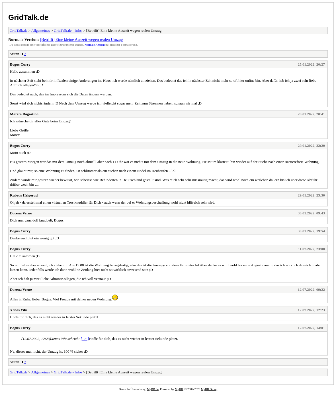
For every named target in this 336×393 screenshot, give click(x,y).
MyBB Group (209, 389)
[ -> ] (85, 338)
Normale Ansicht (95, 44)
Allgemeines (40, 30)
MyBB (179, 389)
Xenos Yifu (18, 310)
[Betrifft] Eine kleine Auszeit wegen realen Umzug (81, 39)
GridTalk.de (28, 17)
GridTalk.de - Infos (68, 30)
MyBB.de (153, 389)
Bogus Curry (20, 64)
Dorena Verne (21, 213)
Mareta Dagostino (24, 114)
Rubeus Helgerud (24, 195)
